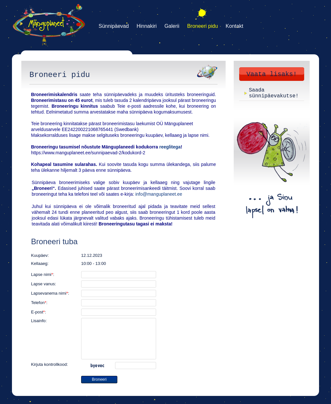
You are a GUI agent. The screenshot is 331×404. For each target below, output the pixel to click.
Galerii (172, 26)
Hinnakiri (146, 26)
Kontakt (234, 26)
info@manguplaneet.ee (158, 194)
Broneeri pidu (202, 26)
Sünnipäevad (114, 26)
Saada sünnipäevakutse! (274, 93)
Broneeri (99, 379)
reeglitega (170, 146)
